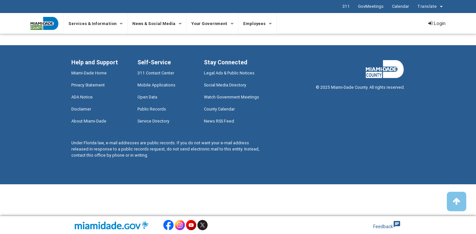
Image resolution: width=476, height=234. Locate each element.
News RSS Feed (219, 121)
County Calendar (219, 109)
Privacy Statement (88, 85)
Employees (254, 23)
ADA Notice (82, 97)
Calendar (400, 6)
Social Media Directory (225, 85)
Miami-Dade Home (89, 73)
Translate (431, 7)
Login (437, 23)
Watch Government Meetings (231, 97)
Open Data (147, 97)
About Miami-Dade (88, 121)
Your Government (209, 23)
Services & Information (92, 23)
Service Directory (153, 121)
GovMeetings (371, 6)
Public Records (151, 109)
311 (346, 6)
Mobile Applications (156, 85)
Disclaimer (81, 109)
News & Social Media (153, 23)
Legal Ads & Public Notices (229, 73)
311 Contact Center (155, 73)
